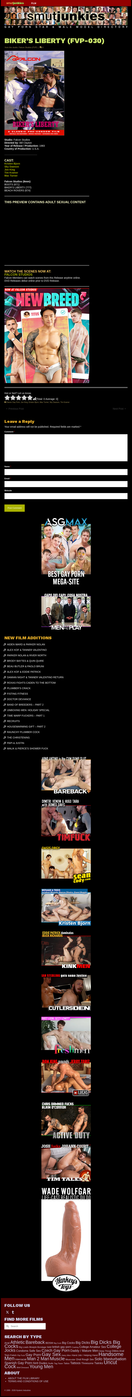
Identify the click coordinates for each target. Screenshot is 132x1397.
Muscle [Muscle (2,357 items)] (57, 1358)
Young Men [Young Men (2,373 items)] (41, 1366)
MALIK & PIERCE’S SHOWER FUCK (27, 748)
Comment (9, 432)
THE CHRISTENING (18, 737)
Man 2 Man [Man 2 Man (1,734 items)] (38, 1358)
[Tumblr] (12, 1312)
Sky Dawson (55, 402)
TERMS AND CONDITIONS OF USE (28, 1381)
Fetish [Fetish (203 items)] (13, 1355)
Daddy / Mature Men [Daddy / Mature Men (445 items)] (84, 1350)
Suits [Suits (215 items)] (50, 1363)
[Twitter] (7, 1312)
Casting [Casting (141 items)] (75, 1347)
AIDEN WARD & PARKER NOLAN (26, 644)
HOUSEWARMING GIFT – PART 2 (26, 726)
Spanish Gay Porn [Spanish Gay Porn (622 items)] (18, 1363)
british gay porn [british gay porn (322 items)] (61, 1346)
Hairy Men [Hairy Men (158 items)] (66, 1355)
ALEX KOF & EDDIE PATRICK (24, 671)
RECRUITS (13, 721)
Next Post (118, 408)
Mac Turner (44, 402)
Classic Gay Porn (13, 402)
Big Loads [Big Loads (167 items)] (24, 1347)
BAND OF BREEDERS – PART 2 (25, 704)
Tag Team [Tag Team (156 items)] (58, 1363)
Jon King (24, 402)
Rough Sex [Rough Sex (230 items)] (88, 1359)
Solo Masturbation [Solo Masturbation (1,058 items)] (110, 1359)
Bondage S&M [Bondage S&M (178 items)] (44, 1347)
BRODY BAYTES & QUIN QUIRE (25, 660)
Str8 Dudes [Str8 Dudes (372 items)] (40, 1363)
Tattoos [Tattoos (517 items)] (75, 1363)
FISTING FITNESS (17, 693)
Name (7, 466)
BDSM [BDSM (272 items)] (49, 1343)
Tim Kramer (65, 402)
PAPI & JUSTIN (15, 743)
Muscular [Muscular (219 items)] (70, 1359)
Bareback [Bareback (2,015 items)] (35, 1342)
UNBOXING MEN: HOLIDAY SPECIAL (28, 710)
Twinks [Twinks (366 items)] (98, 1363)
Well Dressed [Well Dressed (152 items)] (23, 1367)
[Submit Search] (7, 1326)
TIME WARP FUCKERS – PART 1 (26, 715)
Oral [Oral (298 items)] (78, 1359)
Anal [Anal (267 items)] (7, 1343)
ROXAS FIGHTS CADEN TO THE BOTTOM (31, 682)
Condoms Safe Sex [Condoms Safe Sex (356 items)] (28, 1350)
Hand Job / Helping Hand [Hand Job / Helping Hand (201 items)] (85, 1355)
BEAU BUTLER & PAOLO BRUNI (25, 666)
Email (7, 478)
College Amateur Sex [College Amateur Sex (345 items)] (92, 1346)
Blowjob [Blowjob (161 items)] (33, 1347)
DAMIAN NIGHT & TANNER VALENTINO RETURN (35, 677)
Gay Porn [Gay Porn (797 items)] (33, 1355)
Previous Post (16, 408)
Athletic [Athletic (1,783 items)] (17, 1342)
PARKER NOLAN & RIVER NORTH (26, 655)
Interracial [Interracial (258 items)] (21, 1359)
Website (8, 490)
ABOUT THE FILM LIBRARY (24, 1378)
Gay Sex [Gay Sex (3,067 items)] (51, 1354)
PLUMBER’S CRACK (19, 688)
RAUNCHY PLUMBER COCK (23, 732)
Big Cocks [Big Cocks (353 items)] (68, 1342)
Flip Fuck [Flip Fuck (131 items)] (21, 1355)
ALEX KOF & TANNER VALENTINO (27, 649)
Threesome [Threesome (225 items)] (87, 1363)
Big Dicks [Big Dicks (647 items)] (83, 1343)
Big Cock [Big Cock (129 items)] (57, 1343)
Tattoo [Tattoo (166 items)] (67, 1363)
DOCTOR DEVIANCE (19, 699)
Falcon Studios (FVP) (28, 47)
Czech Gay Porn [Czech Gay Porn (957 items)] (56, 1350)
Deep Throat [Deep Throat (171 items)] (105, 1351)
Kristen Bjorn (34, 402)
